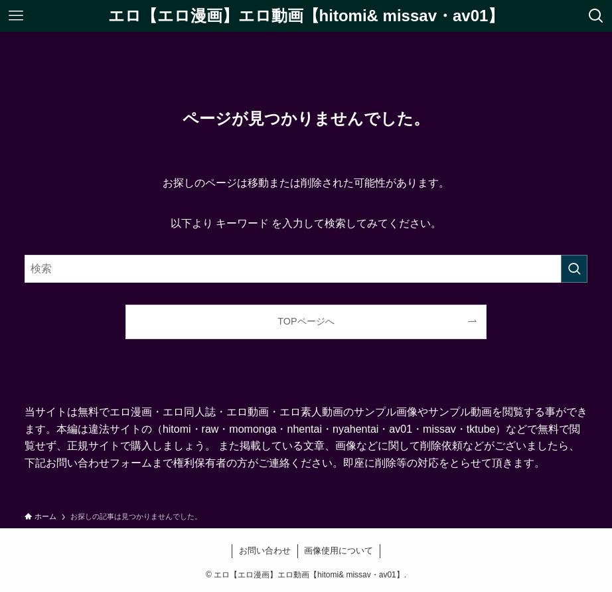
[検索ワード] (306, 269)
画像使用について (338, 550)
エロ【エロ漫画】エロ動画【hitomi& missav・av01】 (306, 16)
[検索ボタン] (596, 16)
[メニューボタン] (16, 16)
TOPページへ (305, 321)
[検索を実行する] (574, 269)
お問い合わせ (265, 550)
